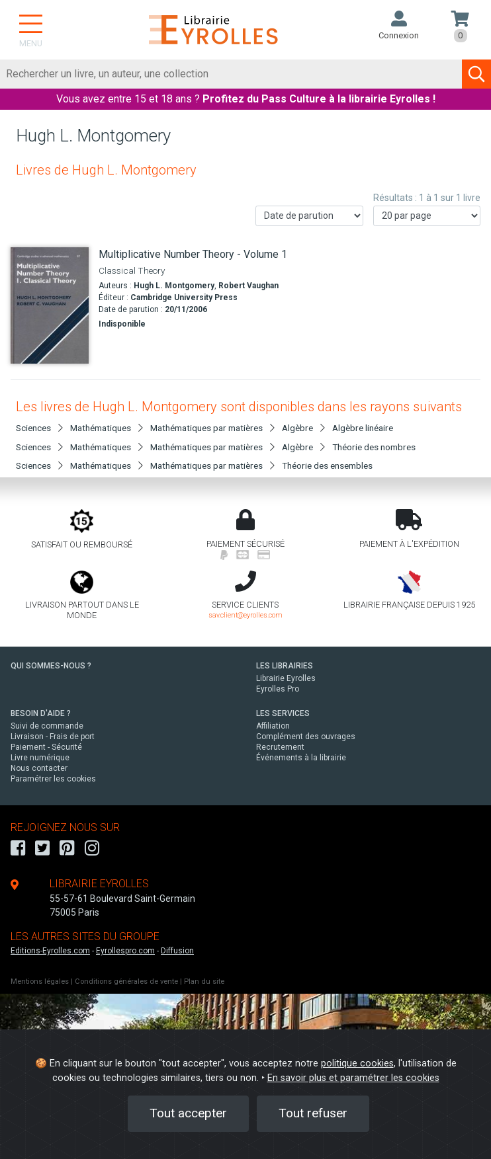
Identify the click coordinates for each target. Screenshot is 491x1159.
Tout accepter (188, 1113)
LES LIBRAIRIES (284, 665)
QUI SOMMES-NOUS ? (51, 665)
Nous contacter (39, 768)
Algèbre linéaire (362, 427)
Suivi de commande (47, 726)
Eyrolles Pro (277, 689)
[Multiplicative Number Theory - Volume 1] (50, 305)
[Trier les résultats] (309, 216)
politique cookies (357, 1063)
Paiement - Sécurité (46, 747)
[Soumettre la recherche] (476, 74)
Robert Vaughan (248, 285)
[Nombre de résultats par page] (427, 216)
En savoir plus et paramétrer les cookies (353, 1078)
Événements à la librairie (301, 757)
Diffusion (177, 950)
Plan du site (204, 981)
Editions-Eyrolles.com (50, 950)
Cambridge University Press (184, 297)
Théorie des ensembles (327, 465)
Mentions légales (40, 981)
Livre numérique (40, 757)
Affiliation (273, 726)
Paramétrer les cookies (53, 778)
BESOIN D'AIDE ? (41, 713)
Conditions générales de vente (126, 981)
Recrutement (280, 747)
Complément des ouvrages (305, 736)
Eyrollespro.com (125, 950)
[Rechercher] (231, 74)
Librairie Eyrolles (286, 678)
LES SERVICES (283, 713)
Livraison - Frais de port (53, 736)
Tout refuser (313, 1113)
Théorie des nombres (374, 447)
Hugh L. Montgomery (174, 285)
